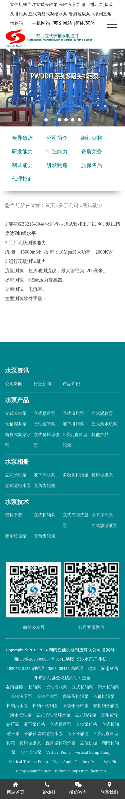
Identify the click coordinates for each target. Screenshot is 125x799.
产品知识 (71, 394)
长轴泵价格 (87, 724)
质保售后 (91, 165)
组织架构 (91, 138)
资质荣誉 (91, 151)
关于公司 (69, 205)
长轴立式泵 (48, 696)
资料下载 (13, 525)
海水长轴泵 (21, 714)
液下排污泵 (73, 434)
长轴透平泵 (44, 434)
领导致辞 (22, 138)
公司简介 (57, 138)
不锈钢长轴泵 (76, 705)
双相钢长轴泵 (106, 705)
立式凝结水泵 (18, 496)
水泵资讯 (17, 381)
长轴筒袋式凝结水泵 (44, 733)
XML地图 (65, 659)
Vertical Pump (59, 752)
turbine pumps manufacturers (81, 770)
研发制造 (57, 165)
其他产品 (100, 445)
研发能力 (22, 151)
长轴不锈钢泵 (45, 705)
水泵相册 (17, 472)
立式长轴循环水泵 (54, 714)
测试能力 (22, 165)
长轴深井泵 (16, 434)
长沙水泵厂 (86, 659)
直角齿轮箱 (44, 496)
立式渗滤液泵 (104, 536)
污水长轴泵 (108, 687)
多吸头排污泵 (76, 485)
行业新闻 (42, 394)
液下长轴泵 (78, 733)
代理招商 (22, 179)
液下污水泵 (44, 485)
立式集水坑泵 (104, 434)
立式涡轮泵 (102, 423)
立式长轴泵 (16, 423)
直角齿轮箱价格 (61, 742)
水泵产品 (17, 411)
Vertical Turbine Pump (29, 761)
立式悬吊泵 (44, 423)
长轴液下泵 (22, 696)
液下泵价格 (35, 724)
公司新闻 (13, 394)
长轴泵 (35, 687)
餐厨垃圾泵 (102, 485)
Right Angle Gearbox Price (76, 761)
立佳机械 (89, 742)
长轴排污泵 (104, 696)
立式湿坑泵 (73, 423)
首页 (50, 205)
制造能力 (57, 151)
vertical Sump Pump (93, 752)
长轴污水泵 (17, 705)
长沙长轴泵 (31, 752)
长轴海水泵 (57, 687)
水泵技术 (17, 512)
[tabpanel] (62, 87)
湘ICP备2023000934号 (34, 659)
